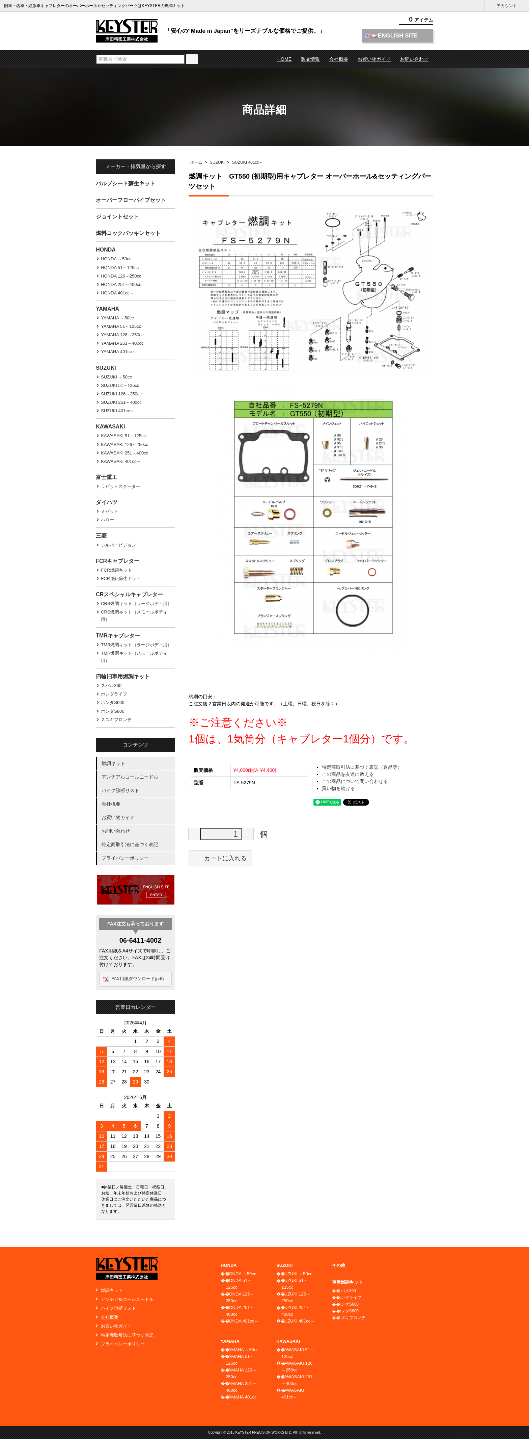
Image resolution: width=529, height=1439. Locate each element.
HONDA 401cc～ (117, 292)
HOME (284, 59)
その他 (338, 1265)
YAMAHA (107, 309)
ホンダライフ (114, 694)
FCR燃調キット (116, 570)
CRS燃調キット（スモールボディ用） (134, 615)
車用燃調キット (347, 1282)
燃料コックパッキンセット (128, 233)
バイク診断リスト (120, 790)
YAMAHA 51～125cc (121, 326)
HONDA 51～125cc (120, 267)
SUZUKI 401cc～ (247, 162)
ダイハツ (106, 502)
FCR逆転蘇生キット (121, 578)
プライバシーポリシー (125, 858)
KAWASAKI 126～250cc (124, 444)
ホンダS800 (112, 711)
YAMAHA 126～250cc (122, 334)
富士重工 (106, 477)
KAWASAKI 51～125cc (123, 435)
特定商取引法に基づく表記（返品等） (362, 767)
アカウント (507, 6)
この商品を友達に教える (348, 774)
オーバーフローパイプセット (131, 200)
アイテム (416, 20)
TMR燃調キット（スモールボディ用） (134, 657)
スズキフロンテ (116, 719)
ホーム (196, 162)
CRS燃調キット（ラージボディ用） (136, 603)
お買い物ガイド (374, 59)
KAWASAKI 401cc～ (121, 461)
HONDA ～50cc (116, 258)
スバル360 (111, 685)
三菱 (101, 536)
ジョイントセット (117, 216)
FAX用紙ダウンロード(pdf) (137, 978)
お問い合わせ (414, 59)
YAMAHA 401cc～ (118, 351)
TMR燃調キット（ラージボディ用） (136, 644)
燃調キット (113, 763)
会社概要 (338, 59)
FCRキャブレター (117, 561)
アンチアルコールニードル (130, 777)
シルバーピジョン (118, 545)
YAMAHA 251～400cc (122, 343)
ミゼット (109, 511)
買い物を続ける (338, 788)
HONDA (106, 250)
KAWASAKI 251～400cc (124, 452)
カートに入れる (220, 858)
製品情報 (310, 59)
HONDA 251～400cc (121, 284)
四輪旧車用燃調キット (123, 676)
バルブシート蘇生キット (125, 183)
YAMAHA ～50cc (117, 317)
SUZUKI (217, 162)
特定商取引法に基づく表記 (130, 844)
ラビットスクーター (120, 486)
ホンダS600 (112, 702)
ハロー (107, 519)
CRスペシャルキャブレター (129, 594)
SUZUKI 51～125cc (120, 385)
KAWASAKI (110, 426)
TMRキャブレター (118, 635)
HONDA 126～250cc (121, 276)
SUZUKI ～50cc (116, 377)
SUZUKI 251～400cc (121, 402)
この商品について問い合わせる (355, 781)
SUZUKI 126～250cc (121, 393)
